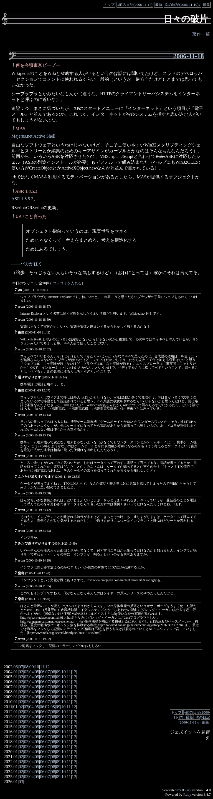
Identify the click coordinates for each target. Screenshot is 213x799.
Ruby (187, 794)
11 (42, 666)
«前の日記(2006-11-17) (135, 4)
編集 (206, 4)
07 (21, 666)
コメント (51, 79)
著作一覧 (201, 34)
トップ (109, 4)
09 (31, 666)
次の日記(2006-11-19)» (182, 4)
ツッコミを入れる (67, 283)
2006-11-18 (188, 56)
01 (15, 671)
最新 (158, 4)
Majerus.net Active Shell (33, 136)
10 (37, 666)
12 (47, 666)
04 (31, 671)
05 (37, 671)
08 (26, 666)
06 (15, 666)
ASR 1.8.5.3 (22, 198)
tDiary (186, 790)
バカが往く (31, 263)
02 (21, 671)
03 (26, 671)
